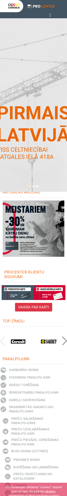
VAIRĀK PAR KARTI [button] (33, 307)
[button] (10, 228)
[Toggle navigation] (50, 15)
